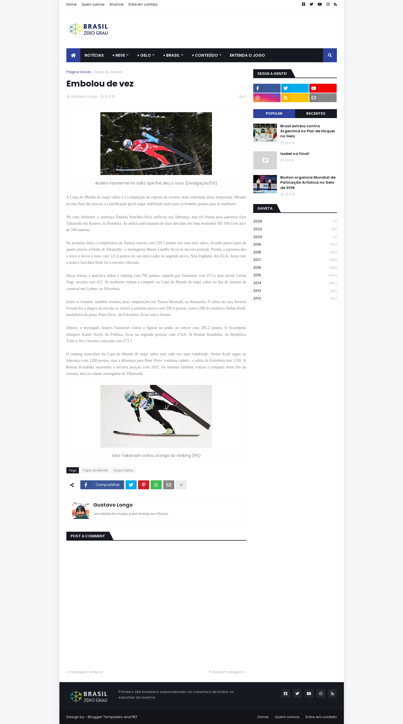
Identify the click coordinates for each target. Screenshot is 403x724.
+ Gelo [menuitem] (144, 55)
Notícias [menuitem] (94, 55)
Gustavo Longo (113, 504)
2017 (295, 260)
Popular (274, 113)
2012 (295, 298)
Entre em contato (143, 4)
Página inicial (78, 72)
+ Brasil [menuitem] (171, 55)
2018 (295, 252)
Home (71, 4)
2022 (295, 229)
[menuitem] (73, 55)
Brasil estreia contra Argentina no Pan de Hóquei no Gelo (307, 131)
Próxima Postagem (226, 672)
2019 (295, 245)
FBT (134, 717)
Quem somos (93, 4)
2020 (295, 237)
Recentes (315, 113)
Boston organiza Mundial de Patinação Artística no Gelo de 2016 (308, 182)
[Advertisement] (235, 28)
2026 (295, 221)
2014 (295, 283)
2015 (295, 275)
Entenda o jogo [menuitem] (247, 55)
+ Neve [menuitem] (118, 55)
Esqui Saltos (123, 470)
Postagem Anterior (86, 672)
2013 (295, 291)
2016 (295, 268)
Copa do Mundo (108, 72)
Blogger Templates (105, 717)
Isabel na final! (294, 153)
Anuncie (117, 4)
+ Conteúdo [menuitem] (205, 55)
